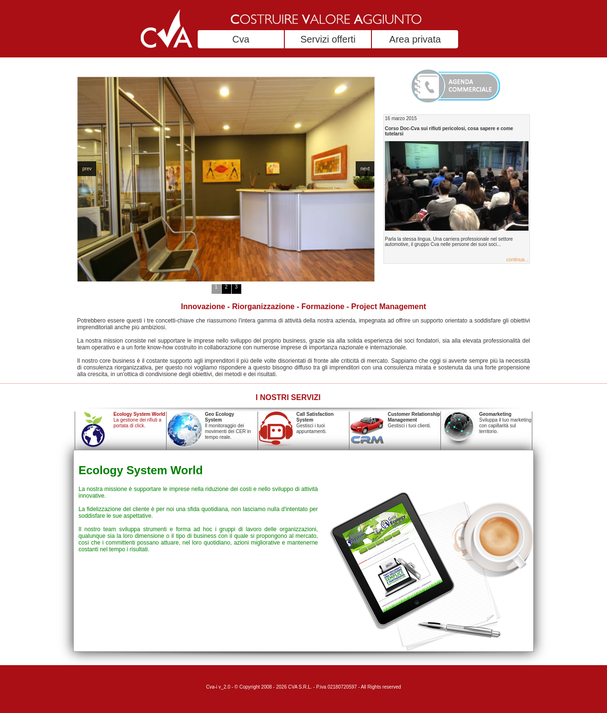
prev (86, 168)
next (365, 168)
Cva (240, 39)
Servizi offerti (327, 39)
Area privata (415, 39)
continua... (517, 259)
